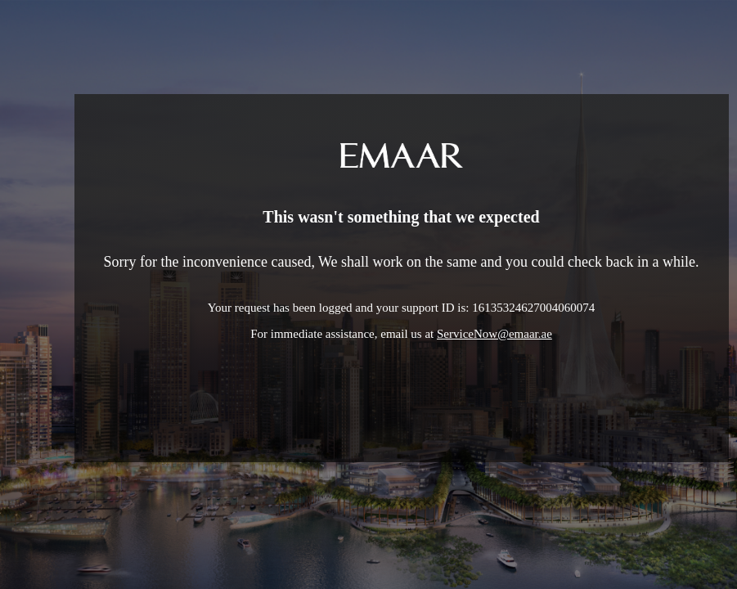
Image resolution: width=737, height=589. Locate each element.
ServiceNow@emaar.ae (494, 333)
